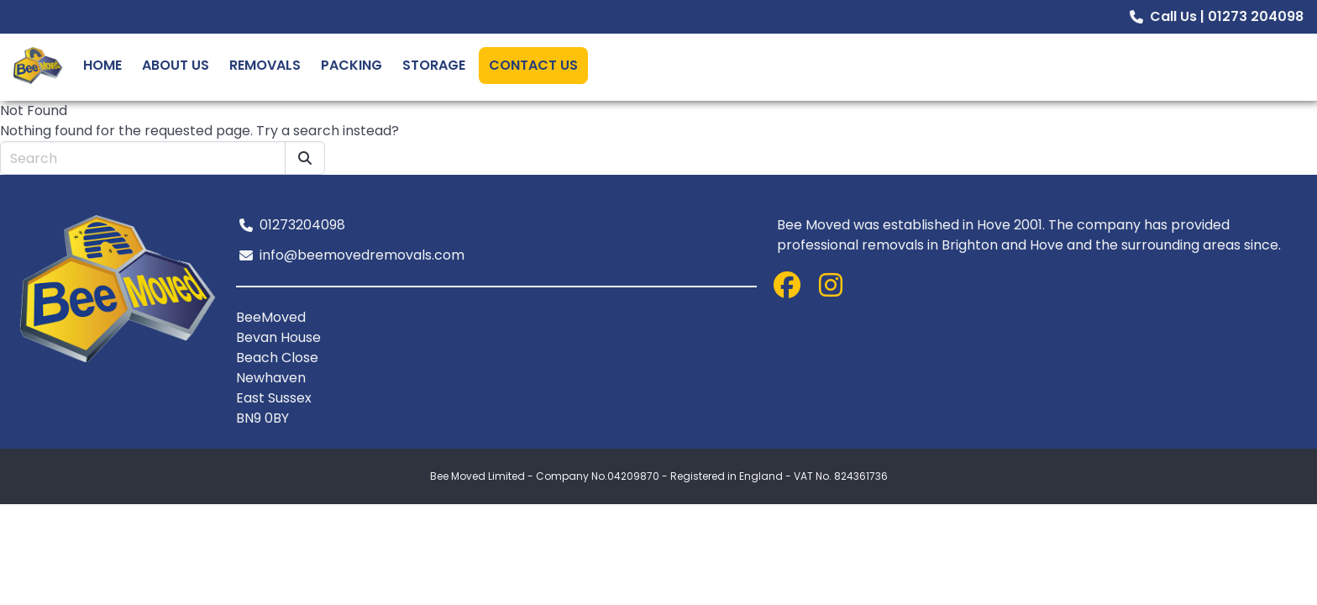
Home (102, 65)
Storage (433, 65)
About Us (175, 65)
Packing (351, 65)
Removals (265, 65)
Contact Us (533, 65)
